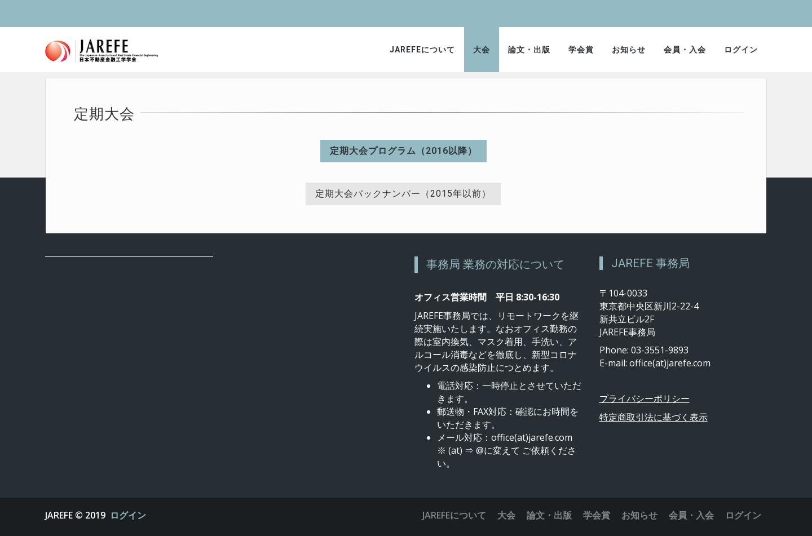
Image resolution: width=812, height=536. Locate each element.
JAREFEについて (422, 49)
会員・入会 (685, 49)
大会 (481, 49)
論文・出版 (529, 49)
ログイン (741, 49)
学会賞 (581, 49)
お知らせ (629, 49)
